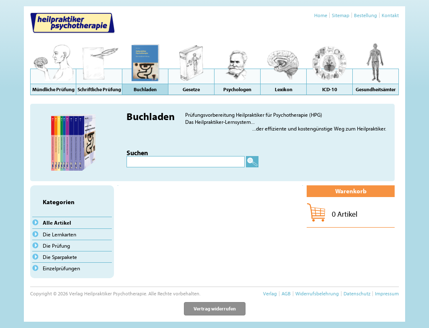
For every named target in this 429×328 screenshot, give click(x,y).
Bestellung (365, 15)
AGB (286, 293)
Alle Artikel (57, 222)
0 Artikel (344, 214)
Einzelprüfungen (61, 268)
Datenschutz (357, 293)
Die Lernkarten (59, 234)
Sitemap (340, 15)
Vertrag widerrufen (215, 308)
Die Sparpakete (60, 257)
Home (320, 15)
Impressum (387, 293)
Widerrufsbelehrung (317, 293)
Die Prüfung (56, 245)
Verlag (270, 293)
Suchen (137, 153)
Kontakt (390, 15)
